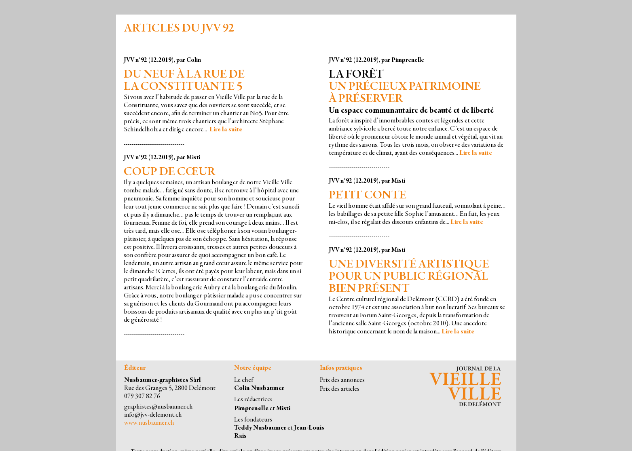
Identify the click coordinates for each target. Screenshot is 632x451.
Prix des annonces (342, 380)
